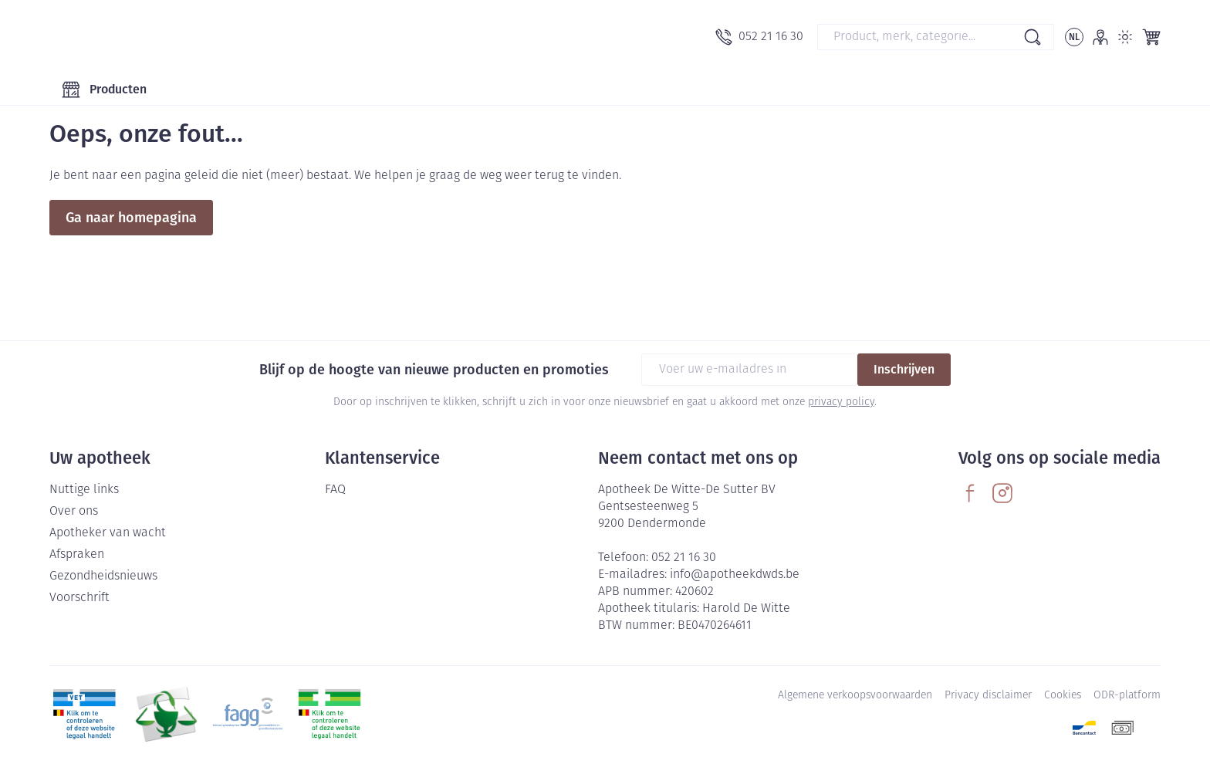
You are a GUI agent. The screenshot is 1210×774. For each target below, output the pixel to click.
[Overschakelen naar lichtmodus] (1125, 37)
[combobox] (935, 37)
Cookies (1062, 695)
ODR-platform (1127, 695)
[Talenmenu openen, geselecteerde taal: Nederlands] (1074, 37)
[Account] (1100, 37)
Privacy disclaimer (988, 695)
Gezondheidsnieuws (103, 576)
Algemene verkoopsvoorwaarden (855, 695)
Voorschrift (79, 598)
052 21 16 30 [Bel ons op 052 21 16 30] (683, 558)
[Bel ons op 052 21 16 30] (759, 37)
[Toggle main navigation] (104, 89)
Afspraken (76, 555)
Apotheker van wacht (107, 533)
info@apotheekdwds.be (734, 575)
